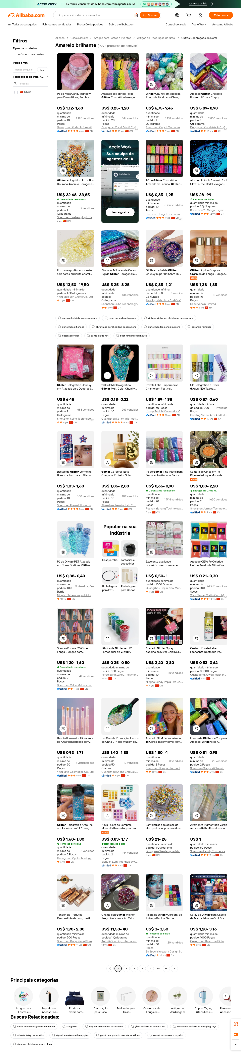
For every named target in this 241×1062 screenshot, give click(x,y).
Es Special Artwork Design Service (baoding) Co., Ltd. (164, 951)
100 (166, 968)
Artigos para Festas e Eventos (112, 37)
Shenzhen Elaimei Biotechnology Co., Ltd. (75, 505)
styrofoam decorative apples (70, 1035)
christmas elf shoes (71, 327)
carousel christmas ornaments (77, 318)
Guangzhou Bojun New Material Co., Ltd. (164, 588)
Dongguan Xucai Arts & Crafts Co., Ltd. (120, 127)
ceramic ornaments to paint (165, 1035)
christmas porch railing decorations (114, 327)
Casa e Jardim (79, 37)
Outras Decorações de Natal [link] (199, 37)
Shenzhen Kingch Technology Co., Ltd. (164, 127)
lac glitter (70, 1026)
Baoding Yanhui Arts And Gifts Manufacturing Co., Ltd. (208, 415)
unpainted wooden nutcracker (104, 1026)
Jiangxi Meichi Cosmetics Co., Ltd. (164, 411)
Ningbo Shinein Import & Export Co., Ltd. (75, 595)
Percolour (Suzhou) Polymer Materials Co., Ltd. (120, 674)
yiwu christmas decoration (148, 1026)
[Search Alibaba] (93, 15)
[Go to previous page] (110, 968)
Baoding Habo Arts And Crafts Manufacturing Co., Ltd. (164, 300)
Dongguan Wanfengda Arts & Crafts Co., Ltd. (164, 851)
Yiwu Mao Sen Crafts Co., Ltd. (75, 296)
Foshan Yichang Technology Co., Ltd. (164, 508)
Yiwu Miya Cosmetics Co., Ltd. (75, 771)
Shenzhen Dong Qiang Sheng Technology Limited (75, 941)
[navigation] (30, 504)
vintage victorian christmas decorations (168, 318)
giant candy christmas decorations (118, 1035)
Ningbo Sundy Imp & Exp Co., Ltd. (164, 681)
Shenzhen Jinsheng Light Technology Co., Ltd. (75, 217)
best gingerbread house (131, 335)
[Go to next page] (174, 968)
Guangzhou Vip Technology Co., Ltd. (75, 858)
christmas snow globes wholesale (34, 1026)
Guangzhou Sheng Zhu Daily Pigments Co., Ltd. (120, 771)
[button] (135, 15)
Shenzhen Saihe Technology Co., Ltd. (120, 303)
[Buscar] (150, 15)
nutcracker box (68, 335)
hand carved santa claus (120, 318)
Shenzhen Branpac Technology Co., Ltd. (164, 768)
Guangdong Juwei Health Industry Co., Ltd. (208, 674)
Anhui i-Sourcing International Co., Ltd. (120, 941)
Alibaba (59, 37)
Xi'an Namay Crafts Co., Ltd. (207, 595)
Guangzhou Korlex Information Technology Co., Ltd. (75, 127)
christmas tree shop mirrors (162, 327)
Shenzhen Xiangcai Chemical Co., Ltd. (208, 768)
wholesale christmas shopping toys (194, 1026)
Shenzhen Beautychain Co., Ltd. (120, 505)
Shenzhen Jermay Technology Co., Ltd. (208, 508)
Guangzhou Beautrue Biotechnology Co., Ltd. (208, 941)
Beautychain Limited (203, 303)
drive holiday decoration (28, 1035)
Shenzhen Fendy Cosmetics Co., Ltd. (208, 851)
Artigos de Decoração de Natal (156, 37)
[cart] (189, 15)
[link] (236, 1024)
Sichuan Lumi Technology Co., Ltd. (120, 861)
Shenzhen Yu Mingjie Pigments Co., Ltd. (208, 210)
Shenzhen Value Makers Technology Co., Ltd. (75, 685)
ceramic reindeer (199, 327)
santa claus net (97, 335)
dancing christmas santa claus (32, 1044)
